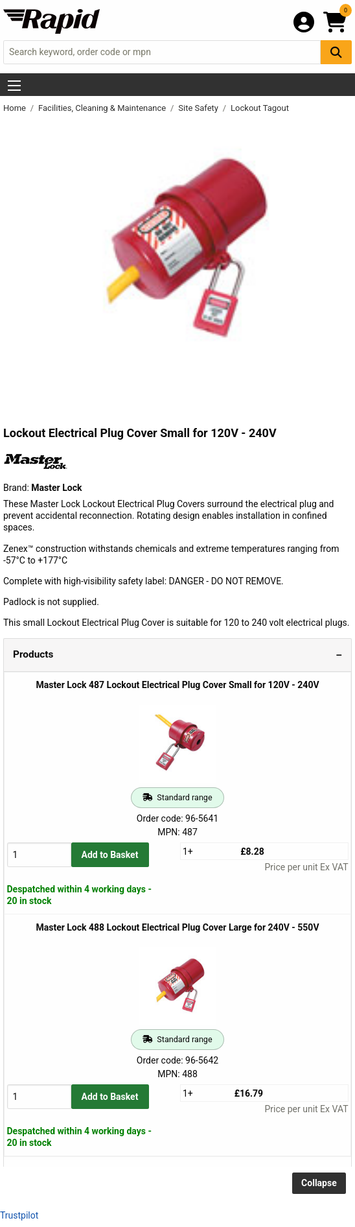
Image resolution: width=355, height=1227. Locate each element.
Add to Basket (110, 855)
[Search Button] (336, 52)
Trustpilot (19, 1215)
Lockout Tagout (260, 108)
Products (33, 654)
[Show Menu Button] (14, 85)
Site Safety (199, 108)
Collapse (319, 1183)
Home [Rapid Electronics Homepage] (15, 108)
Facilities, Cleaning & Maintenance (103, 108)
